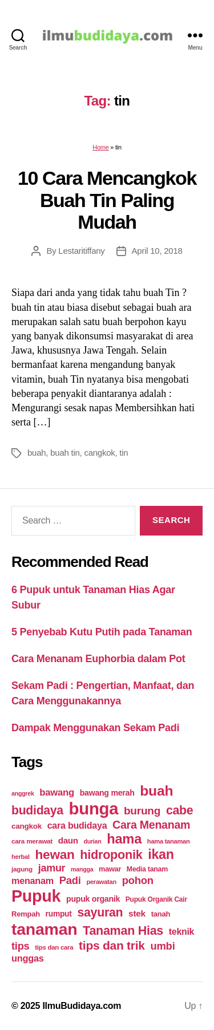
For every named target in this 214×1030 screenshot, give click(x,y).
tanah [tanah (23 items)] (160, 914)
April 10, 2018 (157, 251)
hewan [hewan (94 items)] (55, 854)
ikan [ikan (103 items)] (160, 854)
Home (100, 147)
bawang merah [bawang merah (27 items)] (107, 792)
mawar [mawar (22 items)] (110, 869)
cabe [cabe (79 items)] (179, 810)
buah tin (64, 452)
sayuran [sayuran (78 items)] (100, 912)
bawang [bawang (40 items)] (56, 792)
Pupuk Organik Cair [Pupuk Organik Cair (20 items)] (156, 899)
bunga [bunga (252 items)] (94, 808)
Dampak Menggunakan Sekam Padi (95, 727)
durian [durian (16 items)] (93, 841)
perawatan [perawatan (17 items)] (101, 881)
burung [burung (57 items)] (142, 811)
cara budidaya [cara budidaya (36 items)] (77, 825)
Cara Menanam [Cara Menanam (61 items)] (151, 824)
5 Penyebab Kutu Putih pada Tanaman (101, 632)
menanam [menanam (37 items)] (32, 880)
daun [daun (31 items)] (68, 840)
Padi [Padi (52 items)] (70, 880)
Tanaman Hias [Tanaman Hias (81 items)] (123, 931)
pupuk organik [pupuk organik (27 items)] (93, 898)
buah (36, 452)
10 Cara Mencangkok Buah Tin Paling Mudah (107, 200)
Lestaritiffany (81, 251)
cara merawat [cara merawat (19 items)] (32, 841)
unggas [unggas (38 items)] (27, 958)
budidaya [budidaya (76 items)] (37, 810)
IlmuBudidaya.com (81, 1006)
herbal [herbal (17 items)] (20, 856)
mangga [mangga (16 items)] (82, 869)
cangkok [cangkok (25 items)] (26, 826)
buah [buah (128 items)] (156, 790)
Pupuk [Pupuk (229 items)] (35, 896)
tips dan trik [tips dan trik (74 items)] (112, 945)
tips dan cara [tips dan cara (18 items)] (54, 947)
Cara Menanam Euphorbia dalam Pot (98, 658)
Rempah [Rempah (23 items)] (25, 914)
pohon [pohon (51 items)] (138, 880)
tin (123, 452)
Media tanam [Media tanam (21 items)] (147, 869)
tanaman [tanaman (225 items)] (44, 929)
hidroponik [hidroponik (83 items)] (111, 854)
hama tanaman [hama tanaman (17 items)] (168, 841)
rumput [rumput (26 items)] (59, 913)
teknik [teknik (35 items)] (181, 931)
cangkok (99, 452)
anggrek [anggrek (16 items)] (22, 793)
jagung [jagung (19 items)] (22, 869)
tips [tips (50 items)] (20, 946)
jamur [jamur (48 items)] (52, 868)
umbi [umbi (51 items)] (162, 946)
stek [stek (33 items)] (137, 913)
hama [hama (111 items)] (124, 839)
